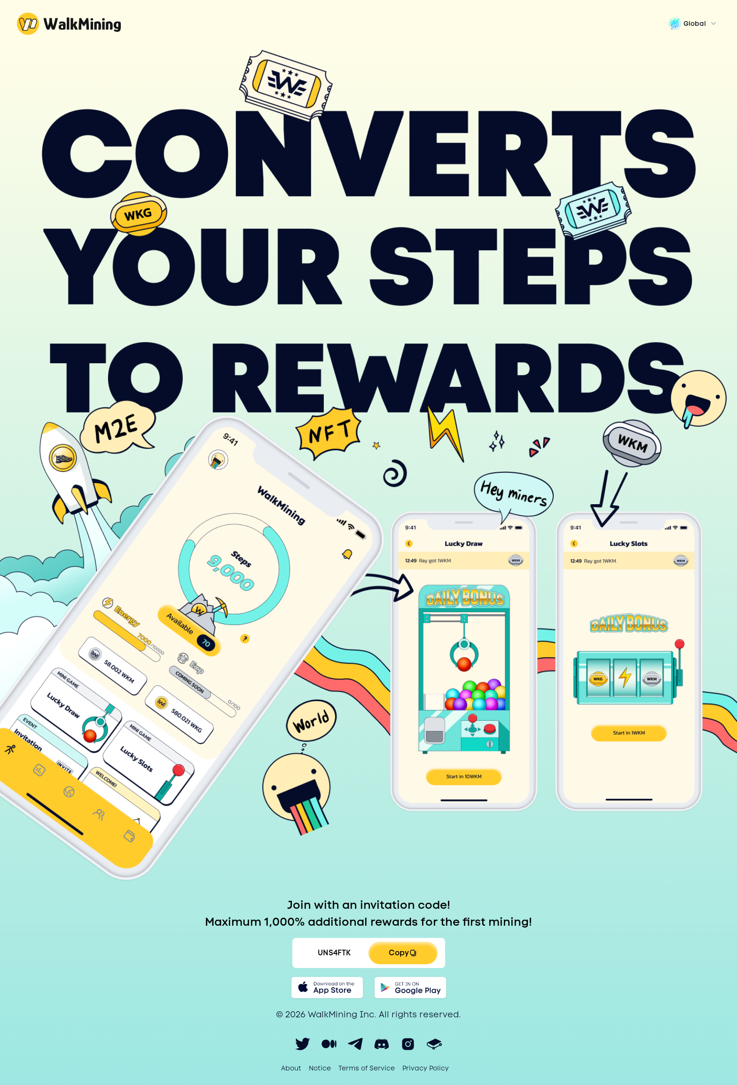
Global (693, 23)
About (291, 1068)
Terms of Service (366, 1068)
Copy (403, 953)
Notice (320, 1068)
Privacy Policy (425, 1068)
